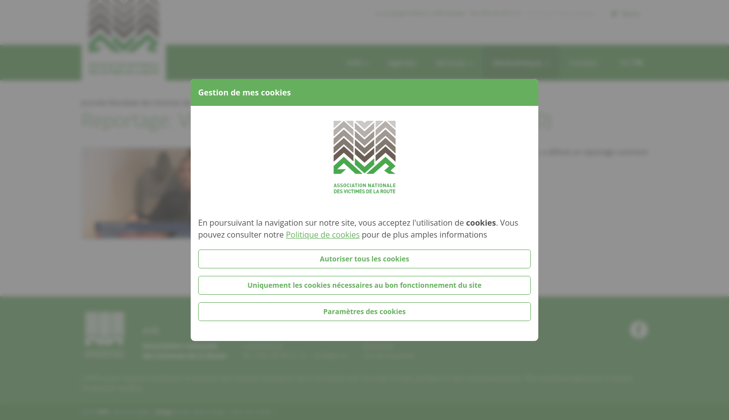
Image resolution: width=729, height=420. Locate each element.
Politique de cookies (323, 234)
